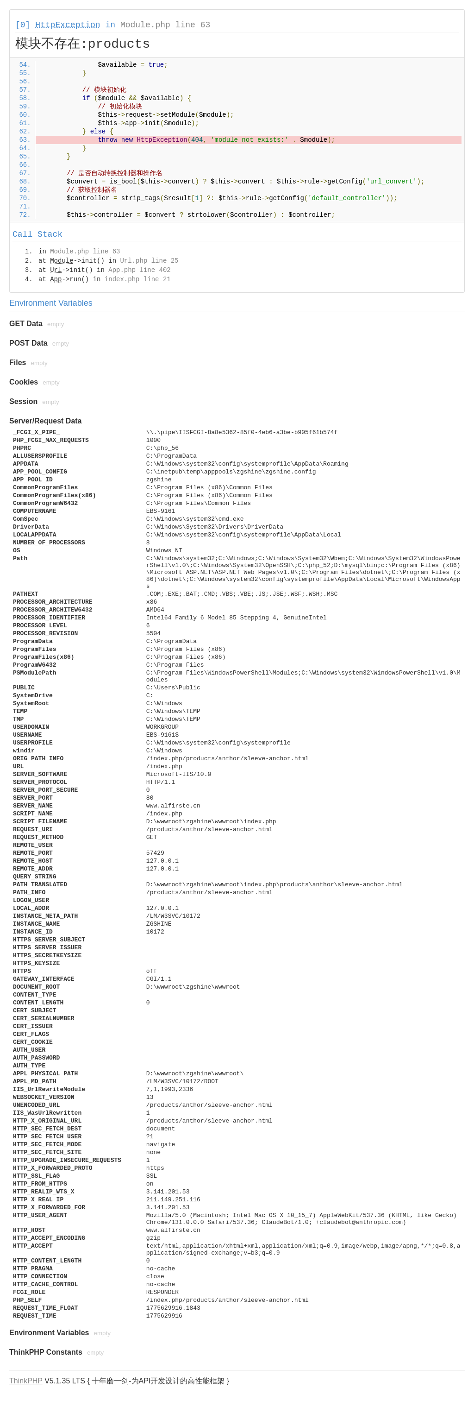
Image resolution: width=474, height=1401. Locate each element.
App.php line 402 (139, 270)
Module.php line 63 (165, 25)
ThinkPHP (26, 1381)
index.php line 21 (138, 279)
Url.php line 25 (149, 261)
